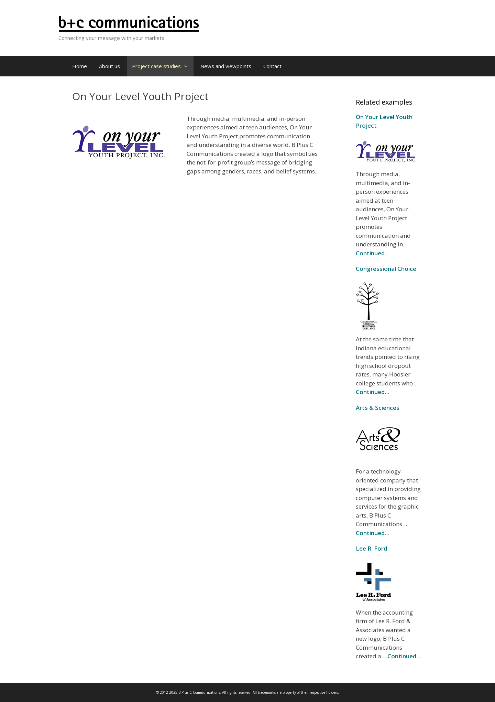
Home (79, 66)
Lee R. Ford (371, 548)
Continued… (372, 253)
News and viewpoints (225, 66)
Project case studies (163, 66)
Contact (272, 66)
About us (109, 66)
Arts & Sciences (377, 408)
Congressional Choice (386, 269)
